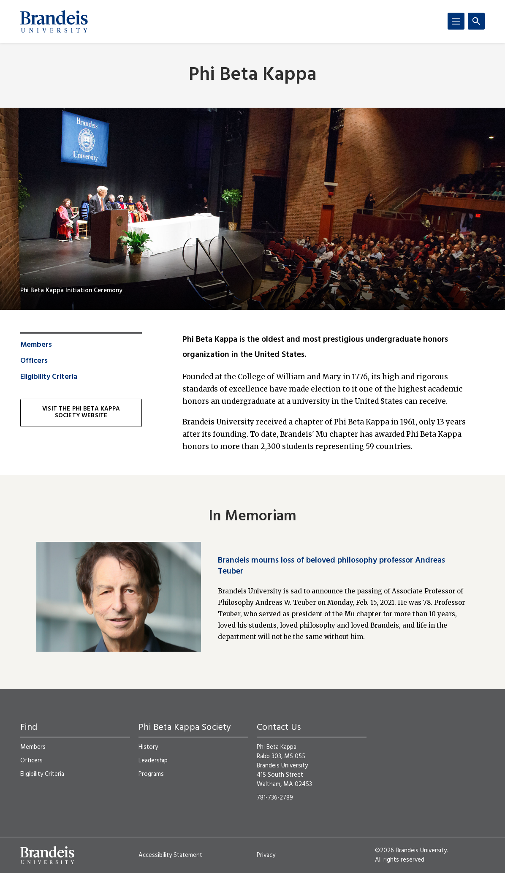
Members (36, 345)
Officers (34, 361)
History (148, 747)
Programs (151, 774)
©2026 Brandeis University (411, 851)
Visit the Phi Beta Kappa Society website (81, 412)
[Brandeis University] (54, 21)
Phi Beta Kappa (253, 75)
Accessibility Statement (170, 855)
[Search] (476, 21)
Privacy (266, 855)
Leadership (153, 761)
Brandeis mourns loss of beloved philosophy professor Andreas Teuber (331, 566)
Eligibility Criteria (48, 377)
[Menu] (456, 21)
